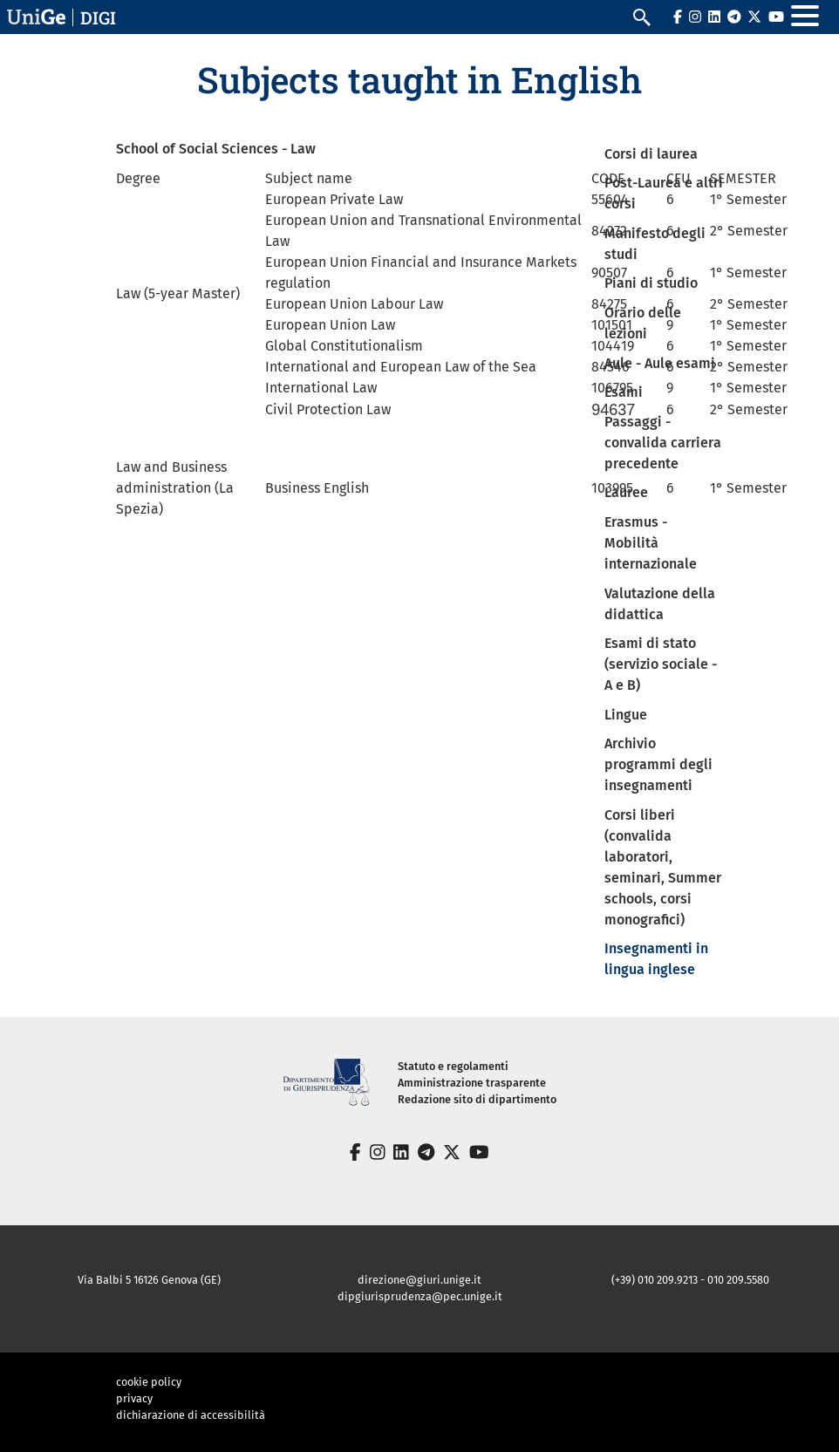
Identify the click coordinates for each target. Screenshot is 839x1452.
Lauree (626, 492)
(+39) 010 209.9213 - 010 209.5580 (690, 1279)
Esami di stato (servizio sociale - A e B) (660, 664)
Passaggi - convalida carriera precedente (662, 442)
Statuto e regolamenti (453, 1066)
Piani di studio (651, 283)
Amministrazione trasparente (472, 1082)
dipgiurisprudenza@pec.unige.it (420, 1296)
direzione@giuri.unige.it (419, 1279)
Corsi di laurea (651, 154)
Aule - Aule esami (659, 363)
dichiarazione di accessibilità (190, 1414)
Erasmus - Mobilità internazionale (650, 543)
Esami (623, 392)
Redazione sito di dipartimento (477, 1099)
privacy (134, 1398)
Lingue (625, 714)
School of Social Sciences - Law (216, 148)
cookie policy (148, 1381)
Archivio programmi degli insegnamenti (658, 764)
